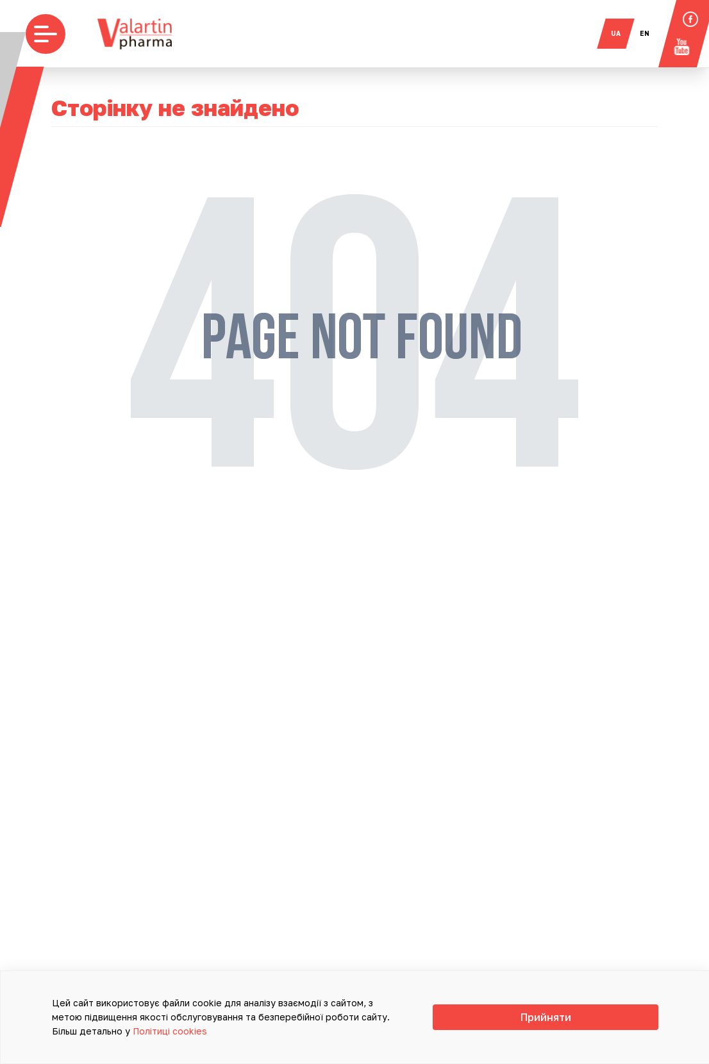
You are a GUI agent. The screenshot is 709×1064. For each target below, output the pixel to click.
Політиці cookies (391, 1031)
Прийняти (620, 1024)
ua (623, 33)
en (652, 33)
